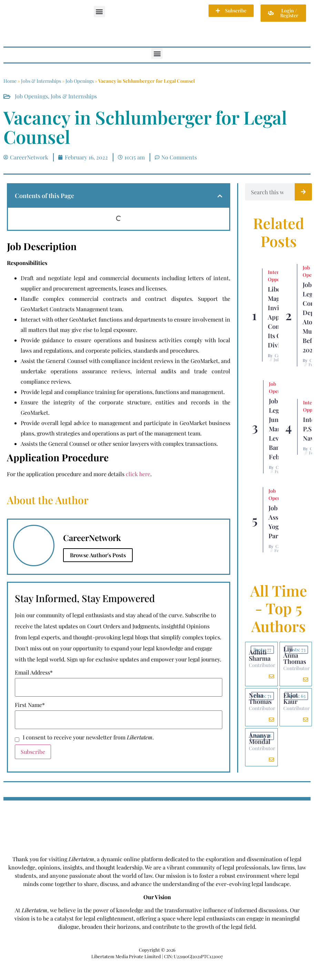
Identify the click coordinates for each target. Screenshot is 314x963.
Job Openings (79, 81)
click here (138, 474)
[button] (99, 11)
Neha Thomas (260, 698)
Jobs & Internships (41, 81)
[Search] (303, 191)
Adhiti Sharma (260, 655)
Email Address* (34, 672)
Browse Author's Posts (98, 555)
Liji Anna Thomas (294, 655)
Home (10, 81)
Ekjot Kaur (290, 698)
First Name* (30, 705)
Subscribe (33, 751)
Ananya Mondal (259, 738)
